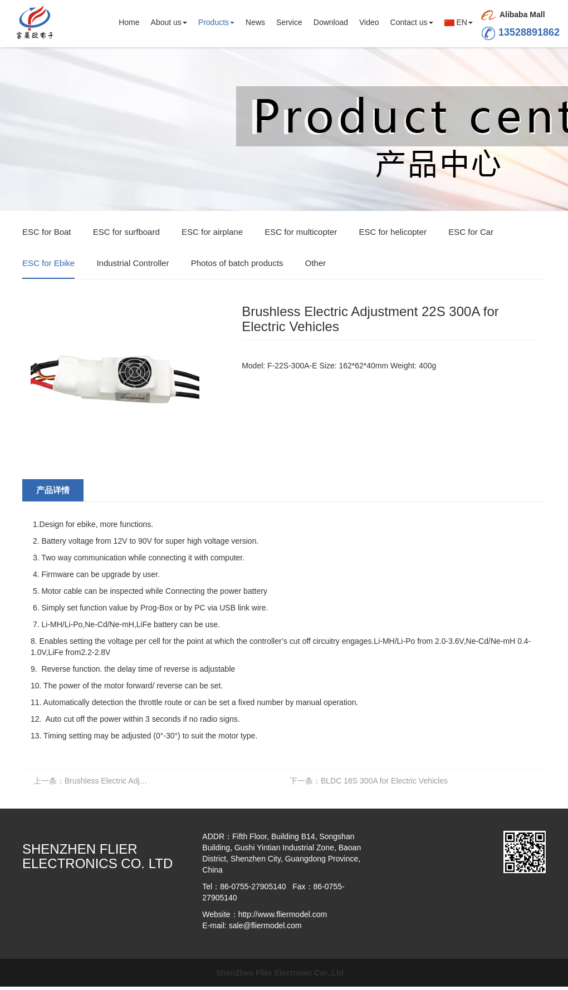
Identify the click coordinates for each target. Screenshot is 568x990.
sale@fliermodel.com (265, 925)
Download (331, 22)
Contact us (411, 22)
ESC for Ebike (48, 263)
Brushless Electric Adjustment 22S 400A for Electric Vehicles (93, 780)
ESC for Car (470, 232)
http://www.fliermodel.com (282, 914)
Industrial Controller (132, 263)
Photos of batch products (237, 263)
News (255, 22)
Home (129, 22)
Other (315, 263)
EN (458, 22)
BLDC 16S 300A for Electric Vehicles (369, 780)
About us (169, 22)
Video (369, 22)
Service (289, 22)
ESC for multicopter (301, 232)
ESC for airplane (212, 232)
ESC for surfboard (126, 232)
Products (216, 22)
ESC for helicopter (393, 232)
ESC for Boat (46, 232)
